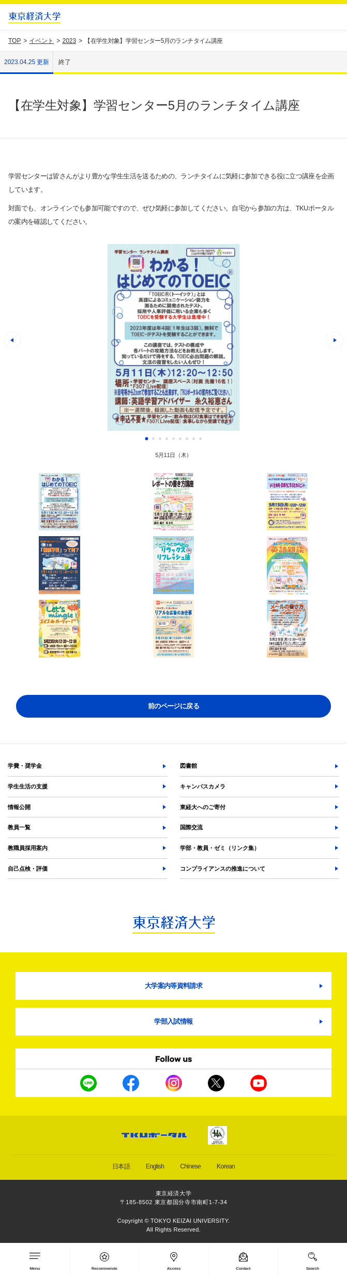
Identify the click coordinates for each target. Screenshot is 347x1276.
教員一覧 (19, 827)
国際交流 (191, 827)
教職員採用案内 (28, 848)
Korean (226, 1166)
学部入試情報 (173, 1021)
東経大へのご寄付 (202, 807)
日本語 (121, 1166)
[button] (12, 340)
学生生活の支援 (28, 786)
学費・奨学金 (25, 766)
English (155, 1166)
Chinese (190, 1166)
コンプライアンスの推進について (222, 868)
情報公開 (19, 807)
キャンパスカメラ (202, 786)
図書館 (188, 766)
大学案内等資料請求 (173, 986)
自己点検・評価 (28, 868)
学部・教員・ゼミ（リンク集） (220, 848)
